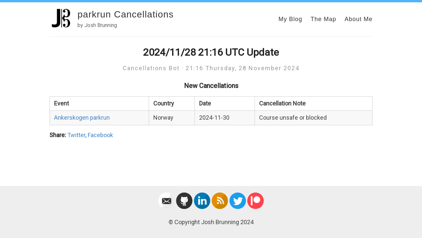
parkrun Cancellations (125, 14)
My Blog (290, 19)
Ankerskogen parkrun (82, 117)
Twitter (76, 135)
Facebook (100, 135)
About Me (359, 19)
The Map (323, 19)
